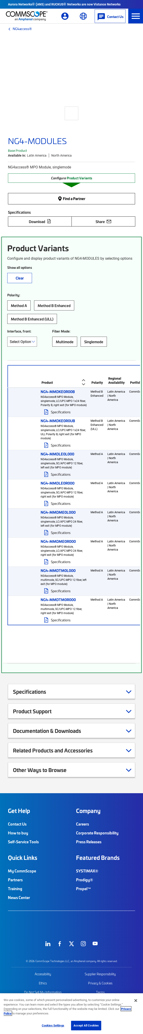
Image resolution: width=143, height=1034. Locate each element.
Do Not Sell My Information (43, 992)
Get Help (19, 810)
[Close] (136, 1001)
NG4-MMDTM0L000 (58, 570)
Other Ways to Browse (45, 769)
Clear (20, 277)
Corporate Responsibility (97, 833)
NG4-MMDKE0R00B (58, 391)
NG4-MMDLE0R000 (57, 483)
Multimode (65, 341)
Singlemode (93, 341)
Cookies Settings (53, 1025)
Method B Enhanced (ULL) (32, 318)
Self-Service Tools (23, 841)
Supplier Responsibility (100, 974)
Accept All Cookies (86, 1025)
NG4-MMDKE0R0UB (58, 421)
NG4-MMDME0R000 (58, 541)
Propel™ (83, 888)
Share (103, 221)
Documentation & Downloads (52, 730)
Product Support (38, 711)
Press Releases (88, 841)
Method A (19, 305)
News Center (19, 897)
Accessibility (43, 974)
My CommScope (22, 871)
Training (15, 888)
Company (88, 810)
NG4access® (22, 28)
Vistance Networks (107, 4)
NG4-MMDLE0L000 (57, 454)
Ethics (43, 983)
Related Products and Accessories (58, 750)
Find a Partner (71, 198)
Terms (100, 992)
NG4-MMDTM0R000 (58, 599)
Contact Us (17, 824)
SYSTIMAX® (87, 871)
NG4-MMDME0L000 (58, 512)
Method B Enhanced (54, 305)
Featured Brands (98, 857)
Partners (15, 879)
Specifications (61, 412)
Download (40, 221)
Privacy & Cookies (100, 983)
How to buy (18, 833)
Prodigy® (84, 879)
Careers (82, 824)
